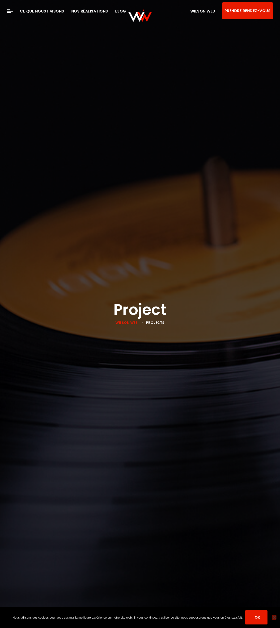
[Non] (274, 617)
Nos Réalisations (89, 11)
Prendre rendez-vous (248, 10)
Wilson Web (202, 11)
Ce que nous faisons (42, 11)
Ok (257, 617)
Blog (120, 11)
